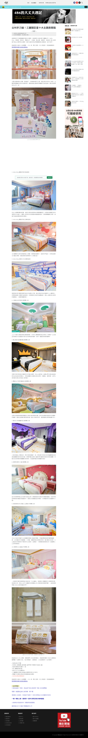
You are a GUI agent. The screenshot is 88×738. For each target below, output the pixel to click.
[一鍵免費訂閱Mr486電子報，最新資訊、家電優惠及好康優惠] (31, 177)
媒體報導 (34, 720)
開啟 (86, 7)
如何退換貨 (7, 725)
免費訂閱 (50, 177)
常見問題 (7, 720)
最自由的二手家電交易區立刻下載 (13, 7)
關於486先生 (35, 716)
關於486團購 (35, 718)
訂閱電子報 (21, 723)
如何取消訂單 (7, 723)
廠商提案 (20, 718)
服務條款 (7, 718)
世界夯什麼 (41, 2)
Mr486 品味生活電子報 (51, 2)
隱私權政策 (7, 716)
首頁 (28, 2)
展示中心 (20, 716)
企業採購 (20, 720)
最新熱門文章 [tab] (74, 25)
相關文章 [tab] (67, 25)
